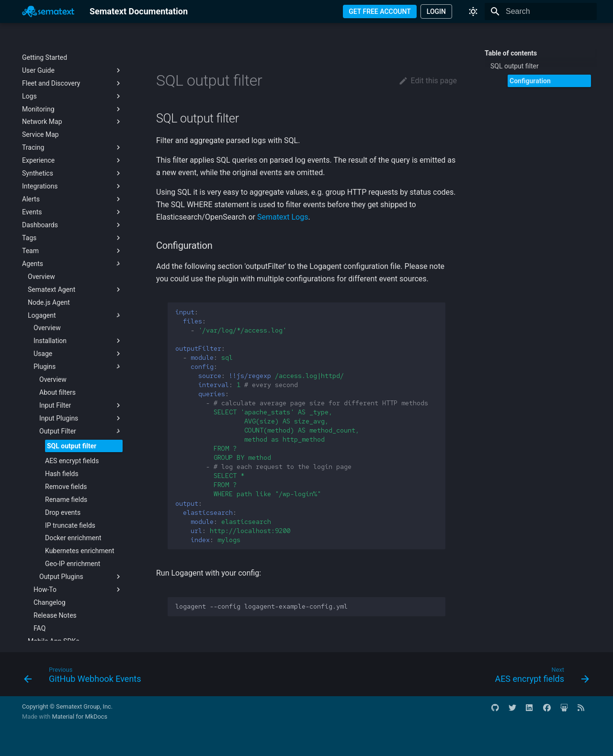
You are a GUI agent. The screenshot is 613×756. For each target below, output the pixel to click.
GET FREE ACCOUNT (380, 11)
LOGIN (436, 11)
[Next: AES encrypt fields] (539, 677)
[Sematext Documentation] (48, 11)
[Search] (541, 11)
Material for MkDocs (79, 716)
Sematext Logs (282, 217)
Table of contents (511, 53)
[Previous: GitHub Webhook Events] (85, 677)
